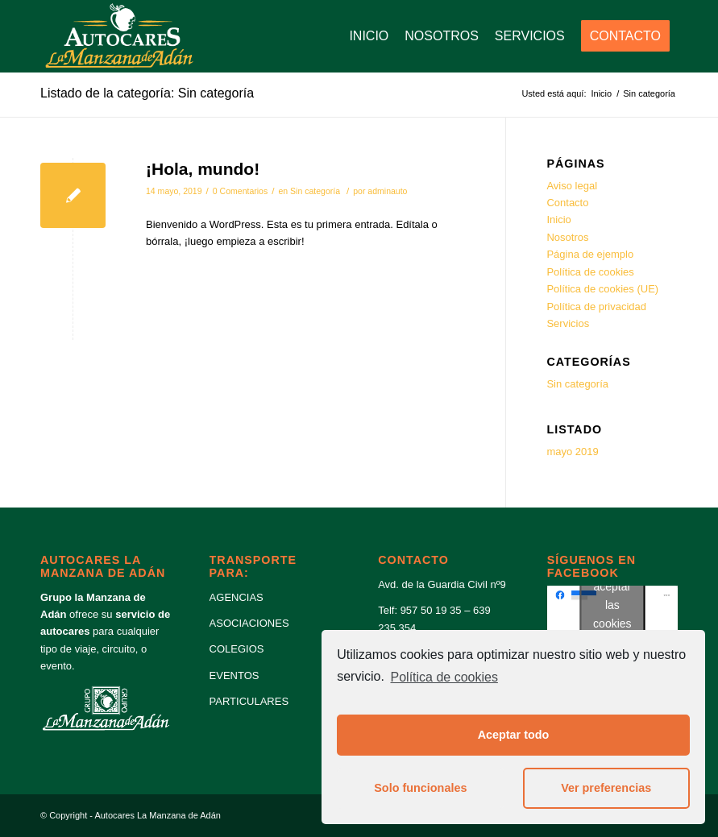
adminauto (387, 191)
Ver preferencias (606, 787)
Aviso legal (571, 186)
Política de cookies (444, 677)
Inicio (558, 219)
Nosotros (567, 237)
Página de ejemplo (589, 254)
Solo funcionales (420, 787)
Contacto (567, 203)
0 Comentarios (240, 191)
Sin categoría (315, 191)
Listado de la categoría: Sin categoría (147, 93)
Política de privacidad (596, 306)
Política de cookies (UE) (602, 289)
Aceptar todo (514, 734)
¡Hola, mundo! (202, 169)
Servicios (567, 323)
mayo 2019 (572, 451)
